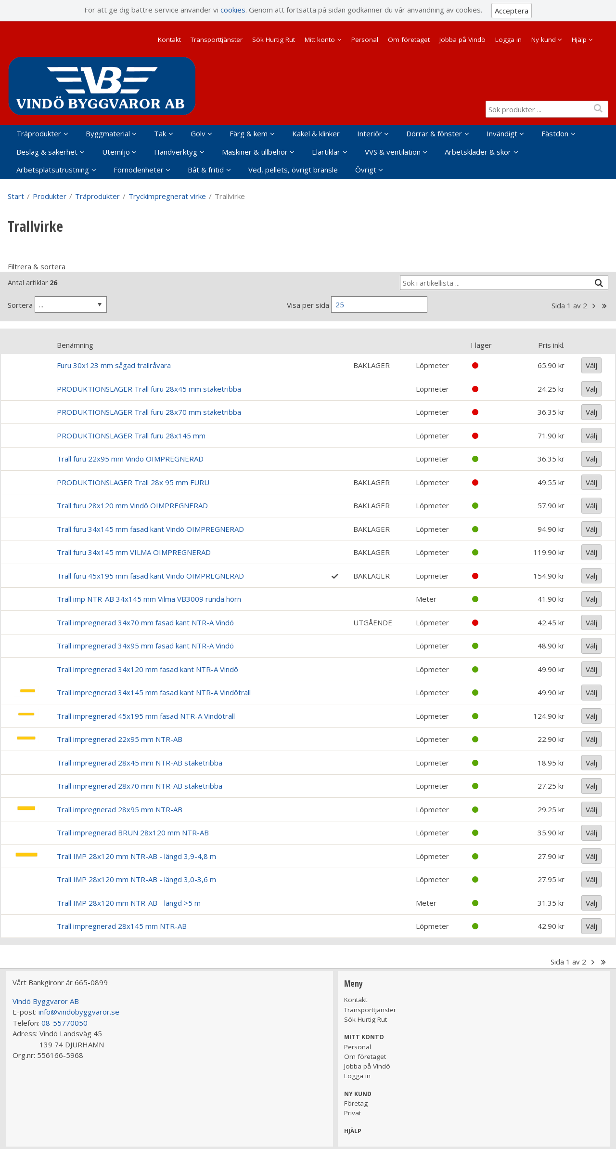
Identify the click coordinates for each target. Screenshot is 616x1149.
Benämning (75, 345)
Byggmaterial (108, 133)
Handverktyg (175, 152)
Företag (356, 1103)
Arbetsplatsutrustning (52, 169)
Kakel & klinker (316, 133)
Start (16, 196)
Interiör (369, 133)
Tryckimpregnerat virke (167, 196)
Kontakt (169, 39)
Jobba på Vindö (462, 39)
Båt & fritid (206, 169)
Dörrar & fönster (434, 133)
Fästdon (554, 133)
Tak (160, 133)
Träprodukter (38, 133)
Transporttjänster (217, 39)
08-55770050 (64, 1023)
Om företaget (409, 39)
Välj (591, 365)
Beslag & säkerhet (46, 152)
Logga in (508, 39)
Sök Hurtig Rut (273, 39)
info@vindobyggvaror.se (78, 1012)
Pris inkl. (551, 345)
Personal (364, 39)
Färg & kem (249, 133)
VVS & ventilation (393, 152)
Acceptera (511, 10)
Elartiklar (326, 152)
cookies (232, 9)
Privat (352, 1113)
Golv (198, 133)
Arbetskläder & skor (478, 152)
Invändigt (502, 133)
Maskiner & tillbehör (255, 152)
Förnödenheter (139, 169)
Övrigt (365, 169)
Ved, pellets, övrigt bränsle (293, 169)
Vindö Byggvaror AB (46, 1001)
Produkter (49, 196)
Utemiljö (116, 152)
